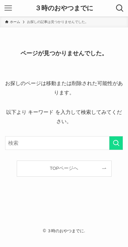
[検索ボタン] (120, 8)
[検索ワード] (64, 143)
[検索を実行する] (116, 143)
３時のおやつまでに (64, 8)
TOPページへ (64, 168)
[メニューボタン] (8, 8)
